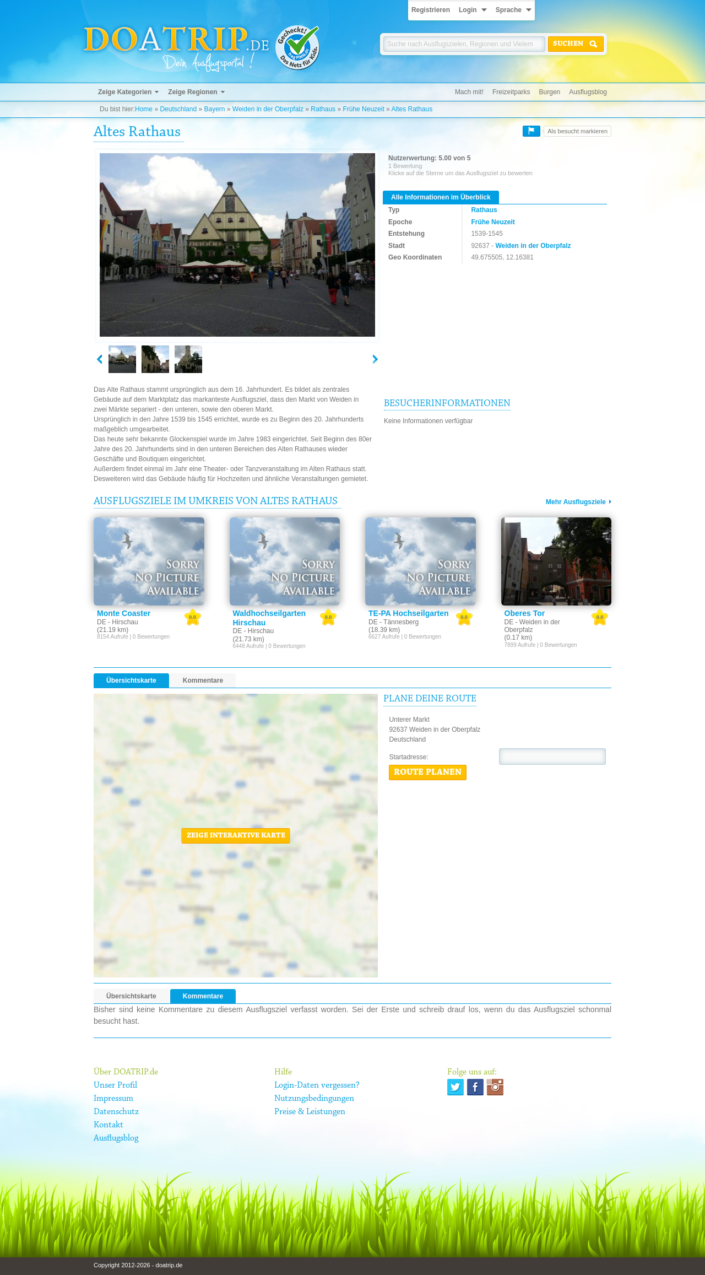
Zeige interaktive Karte (236, 836)
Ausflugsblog (588, 92)
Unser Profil (115, 1085)
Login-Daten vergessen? (317, 1085)
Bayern (214, 109)
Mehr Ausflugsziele (576, 502)
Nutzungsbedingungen (314, 1098)
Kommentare (203, 680)
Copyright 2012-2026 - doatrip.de (138, 1265)
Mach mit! (469, 92)
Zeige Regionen (192, 92)
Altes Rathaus (411, 109)
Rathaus (323, 109)
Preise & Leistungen (309, 1111)
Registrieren (430, 10)
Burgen (550, 92)
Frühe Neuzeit (363, 109)
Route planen (428, 772)
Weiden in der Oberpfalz (267, 109)
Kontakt (108, 1125)
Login (468, 10)
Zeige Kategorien (124, 92)
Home (144, 109)
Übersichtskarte (131, 680)
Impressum (113, 1098)
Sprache (509, 10)
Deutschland (178, 109)
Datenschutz (116, 1111)
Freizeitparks (511, 92)
